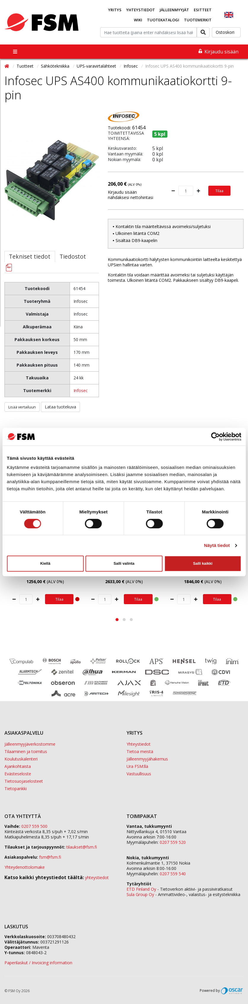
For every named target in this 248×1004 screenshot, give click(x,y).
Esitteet (203, 9)
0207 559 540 (173, 873)
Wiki (138, 20)
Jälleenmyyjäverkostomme (29, 744)
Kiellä (45, 563)
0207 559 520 (173, 842)
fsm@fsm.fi (50, 857)
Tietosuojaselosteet (23, 781)
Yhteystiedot (140, 9)
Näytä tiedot (217, 545)
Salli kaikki (202, 563)
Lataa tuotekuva (60, 407)
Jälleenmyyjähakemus (147, 759)
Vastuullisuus (139, 774)
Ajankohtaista (17, 766)
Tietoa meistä (140, 751)
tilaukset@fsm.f (81, 847)
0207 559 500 (34, 826)
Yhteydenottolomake (24, 867)
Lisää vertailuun (22, 407)
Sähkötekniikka (56, 66)
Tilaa (219, 190)
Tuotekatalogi (163, 20)
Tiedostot (73, 256)
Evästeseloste (17, 774)
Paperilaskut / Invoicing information (38, 962)
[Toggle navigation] (15, 51)
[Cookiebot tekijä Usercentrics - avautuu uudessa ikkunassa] (215, 436)
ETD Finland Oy (141, 889)
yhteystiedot (97, 877)
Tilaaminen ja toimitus (25, 751)
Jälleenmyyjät (174, 9)
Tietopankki (15, 788)
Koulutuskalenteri (21, 759)
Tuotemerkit (198, 20)
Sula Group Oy (140, 894)
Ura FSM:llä (137, 766)
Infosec (131, 66)
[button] (117, 620)
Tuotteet (26, 66)
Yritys (114, 9)
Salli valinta (123, 563)
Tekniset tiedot (29, 256)
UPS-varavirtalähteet (97, 66)
